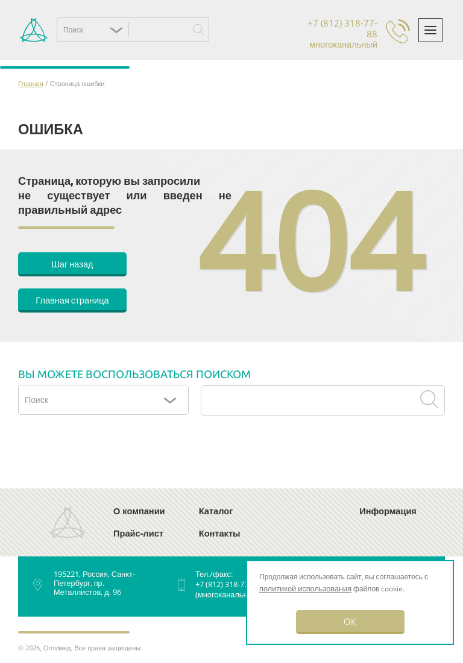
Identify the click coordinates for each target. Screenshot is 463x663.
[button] (96, 29)
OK (350, 621)
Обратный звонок (398, 31)
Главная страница (72, 299)
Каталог (216, 511)
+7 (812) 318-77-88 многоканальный (342, 34)
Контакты (220, 533)
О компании (139, 511)
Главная (30, 83)
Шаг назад (72, 263)
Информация (388, 511)
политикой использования (305, 588)
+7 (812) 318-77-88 (227, 584)
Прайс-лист (138, 533)
